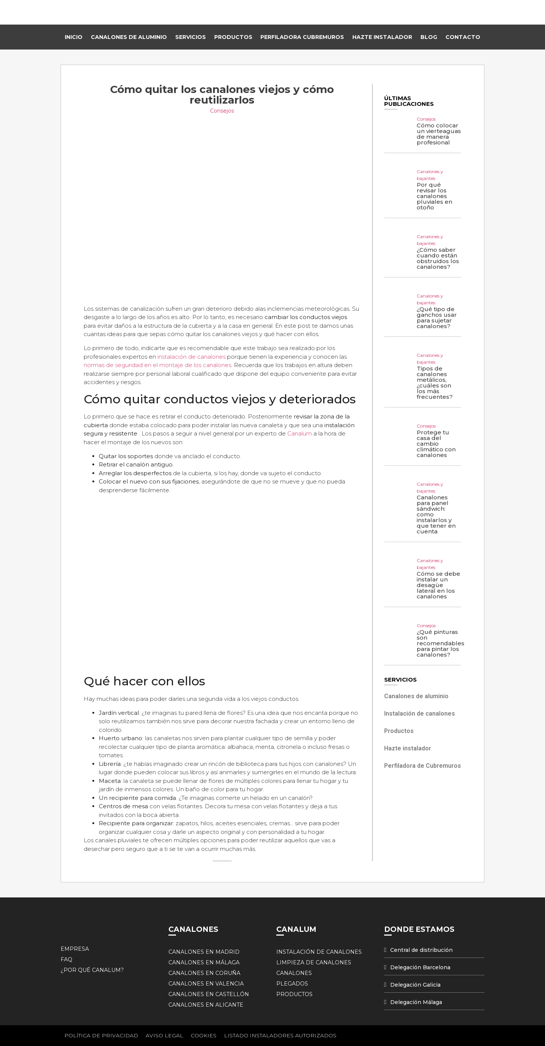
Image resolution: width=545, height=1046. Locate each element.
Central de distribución (421, 950)
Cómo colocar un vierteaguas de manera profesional (439, 134)
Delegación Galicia (415, 984)
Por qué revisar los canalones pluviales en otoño (434, 196)
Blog (428, 37)
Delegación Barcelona (420, 967)
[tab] (434, 950)
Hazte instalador (382, 37)
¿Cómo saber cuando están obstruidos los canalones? (438, 258)
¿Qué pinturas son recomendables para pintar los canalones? (440, 643)
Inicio (74, 37)
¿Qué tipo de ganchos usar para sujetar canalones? (437, 317)
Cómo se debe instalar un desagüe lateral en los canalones (438, 585)
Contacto (462, 37)
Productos (233, 37)
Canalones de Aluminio (129, 37)
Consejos (222, 110)
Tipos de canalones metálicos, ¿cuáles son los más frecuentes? (435, 382)
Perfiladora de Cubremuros (422, 765)
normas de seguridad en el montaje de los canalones (157, 365)
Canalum (299, 433)
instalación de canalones (192, 356)
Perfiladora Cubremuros (302, 37)
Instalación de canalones (419, 713)
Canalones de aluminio (416, 696)
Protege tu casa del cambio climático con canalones (436, 444)
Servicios (190, 37)
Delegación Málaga (416, 1002)
